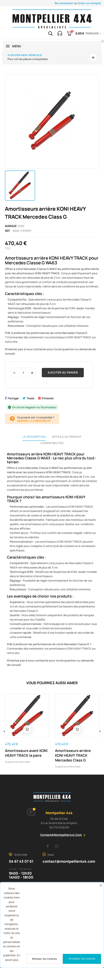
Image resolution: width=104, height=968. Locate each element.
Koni (21, 226)
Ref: (8, 231)
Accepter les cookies (82, 958)
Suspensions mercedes (17, 761)
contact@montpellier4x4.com (61, 835)
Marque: (11, 226)
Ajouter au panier (63, 372)
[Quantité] (23, 372)
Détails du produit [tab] (67, 436)
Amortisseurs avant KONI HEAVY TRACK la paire (26, 753)
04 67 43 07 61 (21, 861)
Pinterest (48, 398)
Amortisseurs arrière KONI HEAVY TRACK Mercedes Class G (73, 755)
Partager (13, 398)
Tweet (30, 398)
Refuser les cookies (44, 958)
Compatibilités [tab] (52, 443)
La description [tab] (34, 436)
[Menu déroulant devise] (92, 33)
